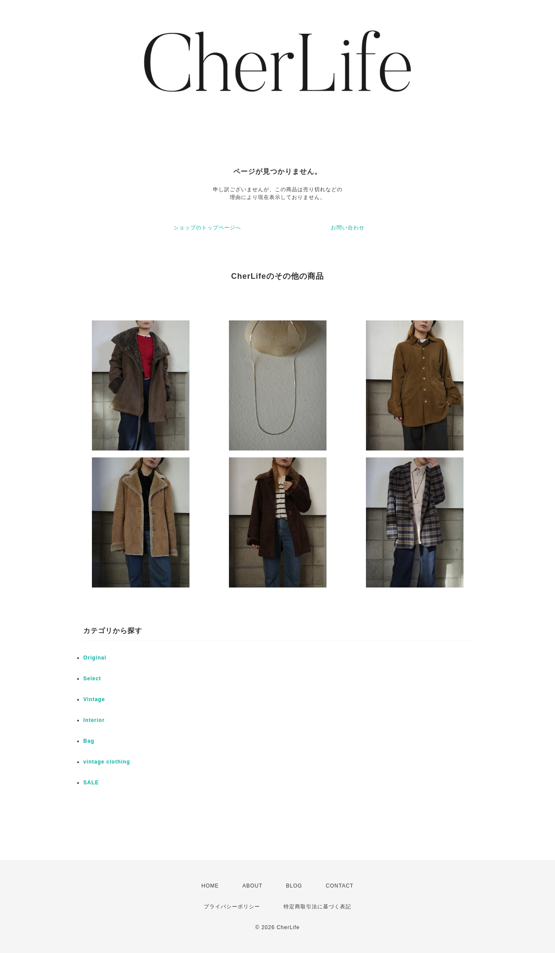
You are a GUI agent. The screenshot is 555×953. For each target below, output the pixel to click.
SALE (91, 783)
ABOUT (252, 886)
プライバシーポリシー (232, 907)
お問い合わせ (348, 228)
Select (92, 679)
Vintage (94, 699)
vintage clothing (106, 762)
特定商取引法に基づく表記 (317, 907)
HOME (210, 886)
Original (94, 658)
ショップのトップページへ (207, 228)
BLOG (294, 886)
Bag (89, 741)
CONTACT (339, 886)
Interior (93, 720)
